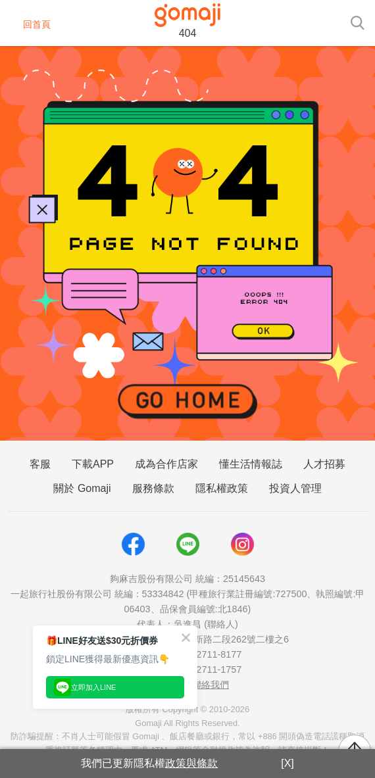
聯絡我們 (210, 684)
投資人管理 (295, 488)
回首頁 (29, 24)
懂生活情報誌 (250, 464)
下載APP (93, 464)
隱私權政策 (221, 488)
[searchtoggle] (357, 22)
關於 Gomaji (82, 488)
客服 (40, 464)
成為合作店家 (166, 464)
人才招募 (324, 464)
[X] (287, 763)
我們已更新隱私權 (149, 763)
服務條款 (153, 488)
